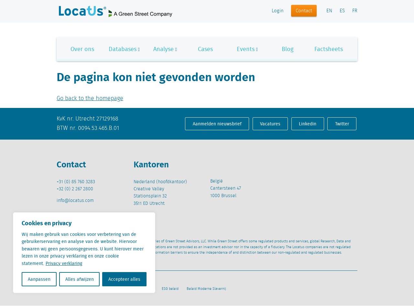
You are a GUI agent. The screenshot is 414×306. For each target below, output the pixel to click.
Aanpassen (39, 279)
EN (329, 11)
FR (354, 11)
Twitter (342, 124)
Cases (205, 49)
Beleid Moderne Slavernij (206, 289)
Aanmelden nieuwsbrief (217, 124)
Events (246, 49)
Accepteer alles (124, 279)
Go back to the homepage (90, 98)
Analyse (163, 49)
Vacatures (270, 124)
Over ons (82, 49)
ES (342, 11)
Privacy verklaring (64, 263)
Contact (304, 11)
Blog (287, 49)
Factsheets (328, 49)
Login (278, 11)
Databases (122, 49)
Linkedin (307, 124)
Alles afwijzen (79, 279)
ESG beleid (170, 289)
